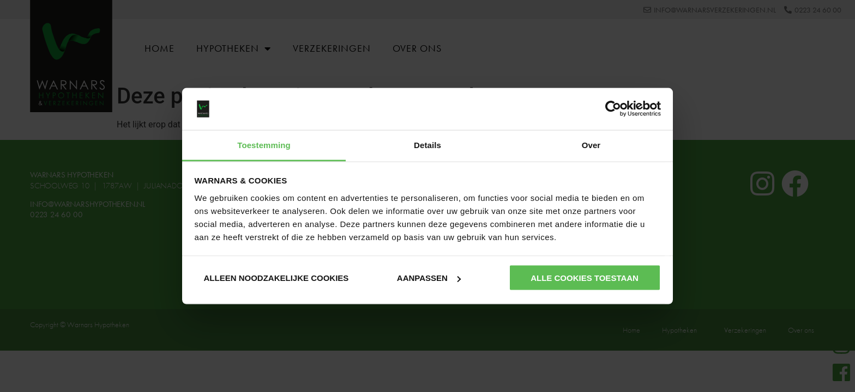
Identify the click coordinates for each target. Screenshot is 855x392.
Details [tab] (427, 144)
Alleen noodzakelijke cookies (276, 278)
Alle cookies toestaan (585, 278)
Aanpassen (429, 278)
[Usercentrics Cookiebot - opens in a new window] (613, 109)
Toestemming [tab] (264, 144)
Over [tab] (591, 144)
